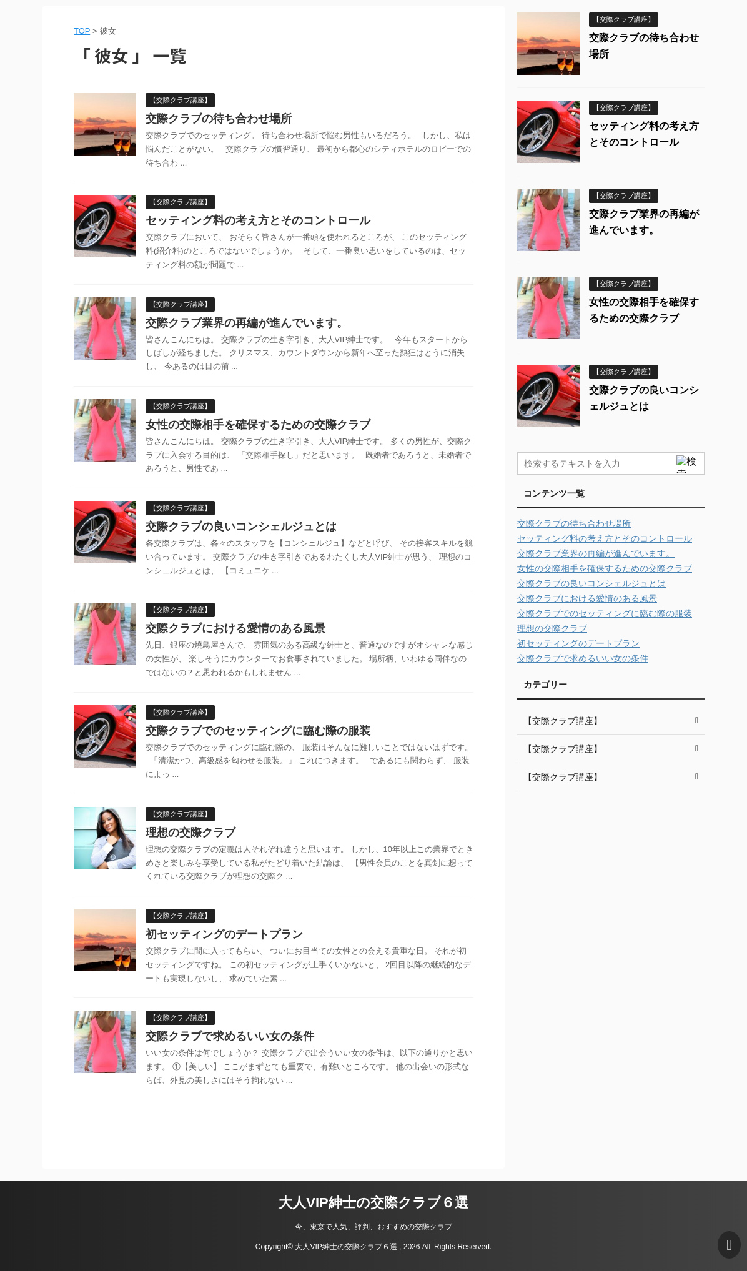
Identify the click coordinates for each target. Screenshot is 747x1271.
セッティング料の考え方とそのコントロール (258, 220)
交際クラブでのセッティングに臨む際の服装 (258, 731)
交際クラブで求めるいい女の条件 (230, 1036)
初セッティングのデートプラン (224, 934)
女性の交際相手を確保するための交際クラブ (258, 424)
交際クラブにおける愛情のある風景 (235, 628)
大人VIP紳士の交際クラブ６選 (373, 1202)
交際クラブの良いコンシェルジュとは (241, 526)
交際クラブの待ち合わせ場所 (219, 118)
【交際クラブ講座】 (562, 721)
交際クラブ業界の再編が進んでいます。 (247, 323)
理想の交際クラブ (190, 832)
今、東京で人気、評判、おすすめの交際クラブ (373, 1226)
